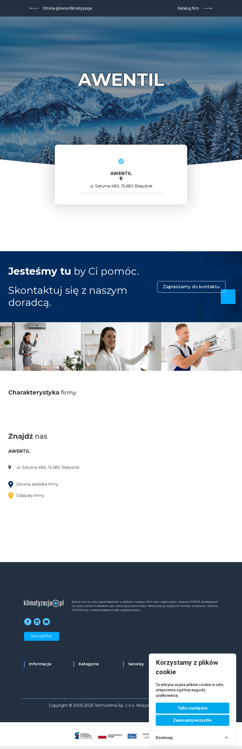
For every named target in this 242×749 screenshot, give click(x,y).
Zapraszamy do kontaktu (191, 286)
